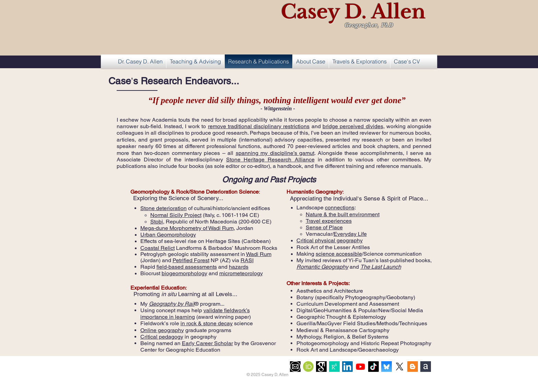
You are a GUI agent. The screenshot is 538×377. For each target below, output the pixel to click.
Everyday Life (350, 234)
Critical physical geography (329, 240)
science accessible (339, 254)
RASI (247, 260)
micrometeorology (241, 273)
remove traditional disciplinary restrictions (259, 126)
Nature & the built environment (342, 214)
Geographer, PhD (369, 25)
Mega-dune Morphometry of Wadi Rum (187, 228)
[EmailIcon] (295, 366)
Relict (168, 248)
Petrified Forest (191, 260)
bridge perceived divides (353, 126)
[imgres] (321, 366)
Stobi (156, 221)
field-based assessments (186, 267)
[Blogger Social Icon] (412, 366)
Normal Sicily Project (175, 215)
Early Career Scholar (207, 343)
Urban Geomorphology (168, 234)
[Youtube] (360, 366)
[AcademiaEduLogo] (425, 366)
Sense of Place (324, 227)
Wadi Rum (258, 254)
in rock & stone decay (206, 323)
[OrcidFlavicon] (308, 366)
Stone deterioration (163, 208)
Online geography (162, 330)
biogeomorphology (184, 273)
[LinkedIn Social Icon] (347, 366)
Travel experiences (329, 221)
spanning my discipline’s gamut (275, 153)
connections (339, 207)
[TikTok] (373, 366)
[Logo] (334, 366)
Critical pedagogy (161, 336)
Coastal (150, 248)
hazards (238, 267)
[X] (399, 366)
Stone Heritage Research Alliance (270, 159)
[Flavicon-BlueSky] (386, 366)
